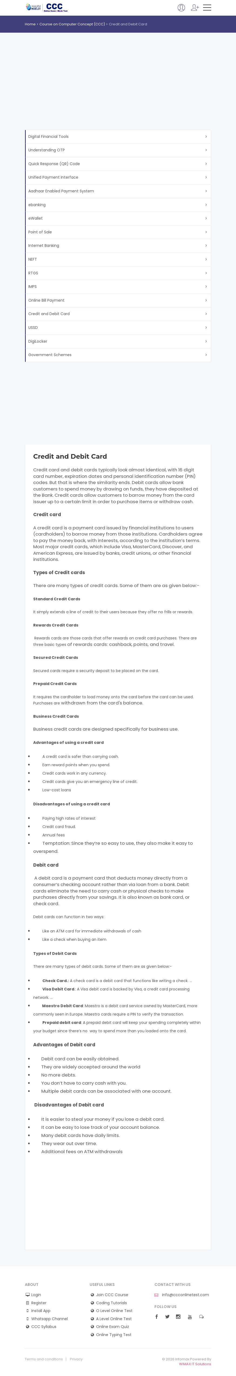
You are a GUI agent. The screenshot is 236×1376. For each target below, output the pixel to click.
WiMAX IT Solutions (195, 1364)
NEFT (32, 259)
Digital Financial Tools (48, 136)
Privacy (76, 1359)
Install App (40, 1310)
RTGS (33, 273)
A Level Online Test (114, 1318)
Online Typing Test (114, 1334)
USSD (33, 327)
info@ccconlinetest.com (181, 1294)
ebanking (37, 204)
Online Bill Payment (46, 300)
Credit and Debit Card (49, 313)
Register (38, 1303)
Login (36, 1294)
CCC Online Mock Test (47, 7)
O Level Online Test (114, 1310)
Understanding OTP (46, 150)
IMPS (32, 286)
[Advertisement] (118, 89)
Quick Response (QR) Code (54, 163)
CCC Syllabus (43, 1326)
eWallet (35, 218)
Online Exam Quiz (112, 1326)
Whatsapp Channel (49, 1318)
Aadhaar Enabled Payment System (61, 191)
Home (30, 24)
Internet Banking (43, 245)
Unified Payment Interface (53, 177)
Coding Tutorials (111, 1303)
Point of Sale (40, 232)
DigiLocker (37, 341)
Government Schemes (50, 354)
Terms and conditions (44, 1359)
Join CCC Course (112, 1294)
